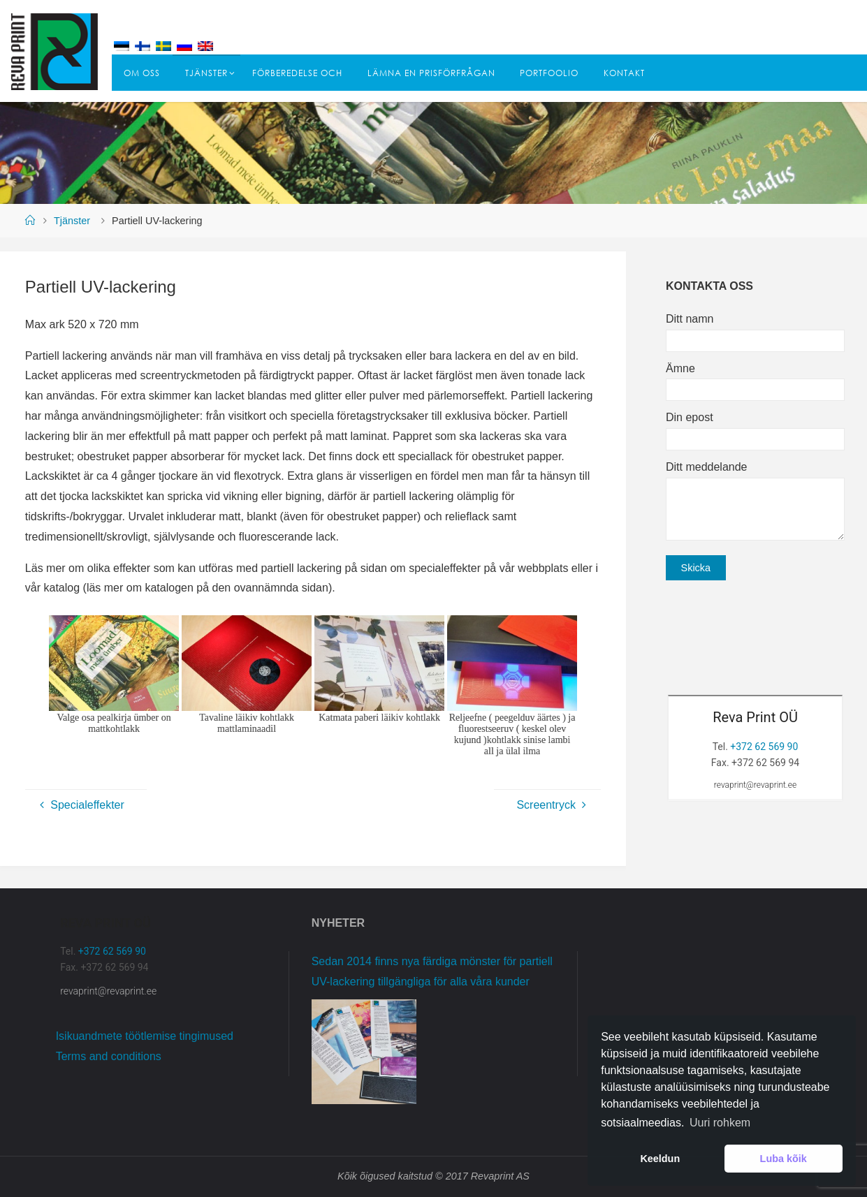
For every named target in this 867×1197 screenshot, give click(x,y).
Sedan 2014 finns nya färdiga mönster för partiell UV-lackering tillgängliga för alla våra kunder (432, 971)
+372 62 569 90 (764, 746)
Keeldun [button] (660, 1158)
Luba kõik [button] (783, 1158)
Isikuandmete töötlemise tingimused (144, 1036)
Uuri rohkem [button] (720, 1123)
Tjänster (72, 220)
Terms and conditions (108, 1056)
